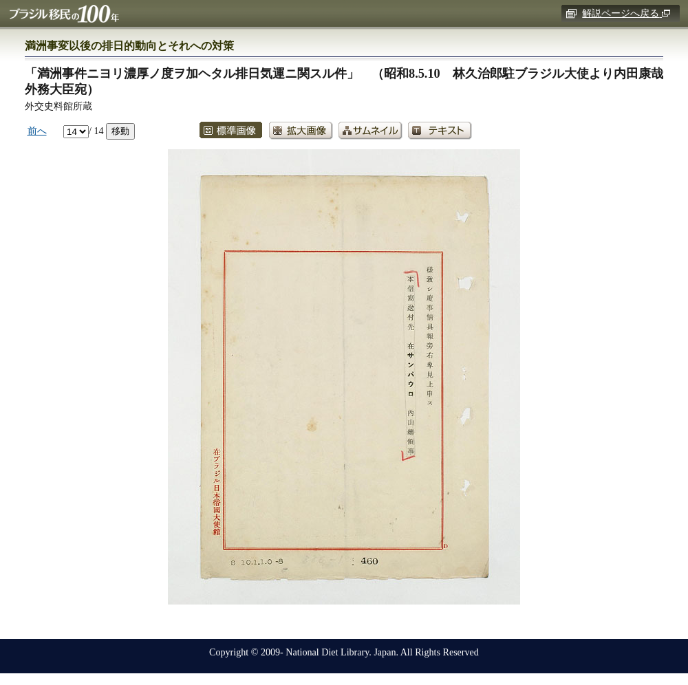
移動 (120, 130)
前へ (37, 130)
